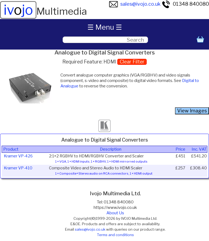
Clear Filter (132, 62)
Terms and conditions (115, 235)
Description (110, 149)
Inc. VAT (199, 149)
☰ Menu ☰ (104, 27)
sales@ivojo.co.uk (135, 4)
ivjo (18, 10)
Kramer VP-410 (18, 168)
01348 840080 (185, 4)
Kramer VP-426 (18, 156)
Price (180, 149)
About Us (115, 213)
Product (11, 149)
